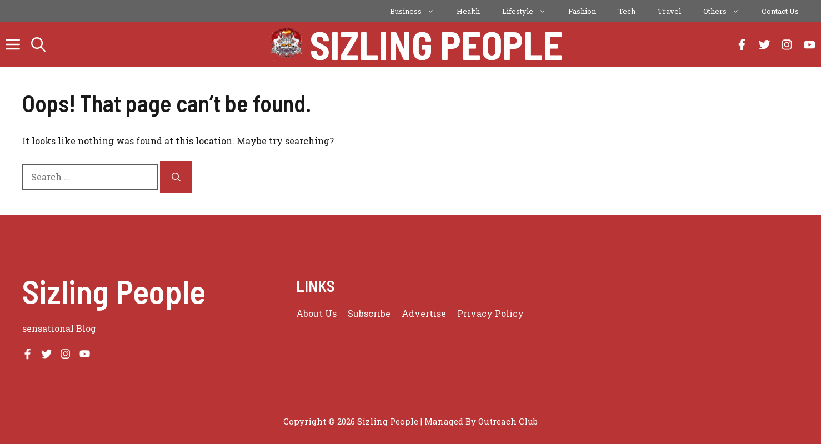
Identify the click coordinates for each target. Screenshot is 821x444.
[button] (38, 44)
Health (468, 11)
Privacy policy (490, 313)
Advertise (424, 313)
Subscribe (369, 313)
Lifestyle (529, 11)
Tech (626, 11)
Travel (669, 11)
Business (417, 11)
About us (316, 313)
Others (726, 11)
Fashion (582, 11)
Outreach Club (508, 421)
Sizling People (436, 44)
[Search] (176, 177)
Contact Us (780, 11)
